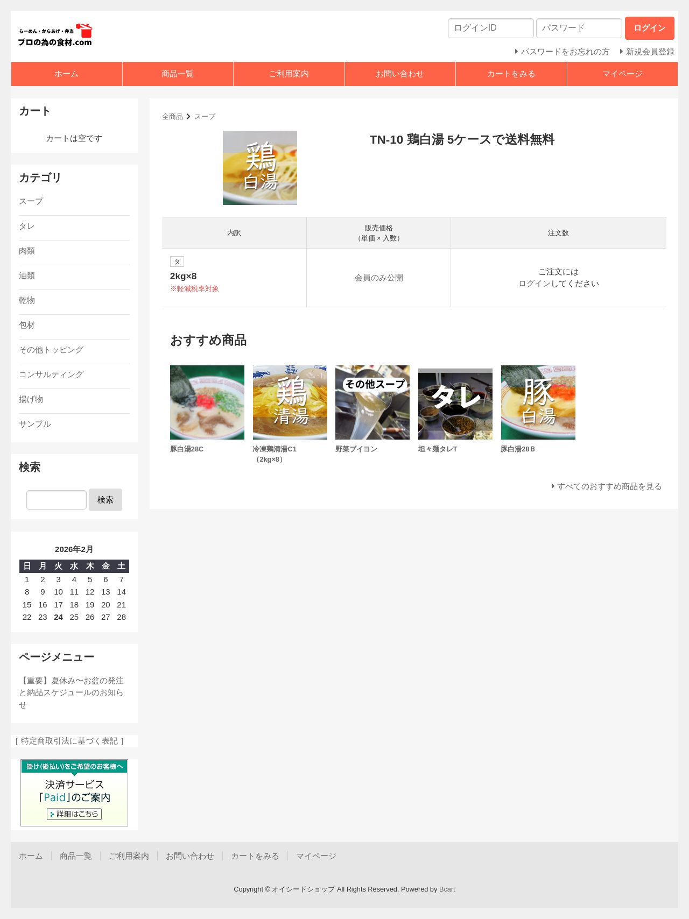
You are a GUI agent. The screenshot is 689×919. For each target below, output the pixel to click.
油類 (27, 275)
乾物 (27, 300)
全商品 (172, 116)
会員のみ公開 (379, 277)
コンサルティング (51, 374)
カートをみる (511, 73)
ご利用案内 (289, 73)
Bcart (447, 889)
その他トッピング (51, 349)
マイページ (622, 73)
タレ (27, 225)
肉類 (27, 250)
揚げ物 (31, 399)
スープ (204, 116)
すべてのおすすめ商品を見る (609, 486)
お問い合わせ (400, 73)
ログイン (534, 283)
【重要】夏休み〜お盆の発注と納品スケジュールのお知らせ (71, 692)
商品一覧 (177, 73)
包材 (27, 324)
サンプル (35, 423)
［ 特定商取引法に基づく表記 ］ (69, 740)
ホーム (66, 73)
